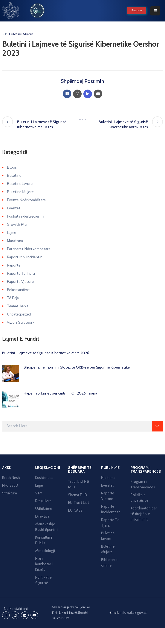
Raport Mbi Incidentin (24, 257)
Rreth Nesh (11, 478)
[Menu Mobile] (155, 10)
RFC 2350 (10, 485)
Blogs (12, 167)
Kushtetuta (44, 478)
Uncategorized (19, 314)
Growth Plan (17, 224)
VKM (39, 493)
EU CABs (75, 510)
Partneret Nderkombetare (28, 249)
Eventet (13, 208)
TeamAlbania (17, 306)
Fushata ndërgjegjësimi (25, 216)
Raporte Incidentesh (110, 509)
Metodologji (45, 551)
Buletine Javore (20, 183)
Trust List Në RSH (78, 484)
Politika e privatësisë (139, 498)
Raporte (13, 265)
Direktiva (42, 516)
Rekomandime (18, 289)
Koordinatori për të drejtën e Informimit (143, 513)
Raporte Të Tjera (21, 273)
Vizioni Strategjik (20, 322)
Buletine (14, 175)
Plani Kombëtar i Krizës (44, 564)
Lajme (11, 232)
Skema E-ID (77, 495)
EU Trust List (78, 502)
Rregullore (43, 501)
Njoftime (108, 478)
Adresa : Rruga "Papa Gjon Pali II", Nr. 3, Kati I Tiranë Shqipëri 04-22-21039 (71, 612)
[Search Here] (77, 426)
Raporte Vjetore (20, 281)
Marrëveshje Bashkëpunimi (46, 527)
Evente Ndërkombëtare (26, 200)
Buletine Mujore (21, 34)
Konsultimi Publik (43, 540)
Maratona (15, 240)
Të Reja (13, 298)
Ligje (39, 485)
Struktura (9, 493)
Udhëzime (43, 508)
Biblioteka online (109, 562)
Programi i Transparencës (142, 484)
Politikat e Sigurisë (43, 580)
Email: (128, 612)
